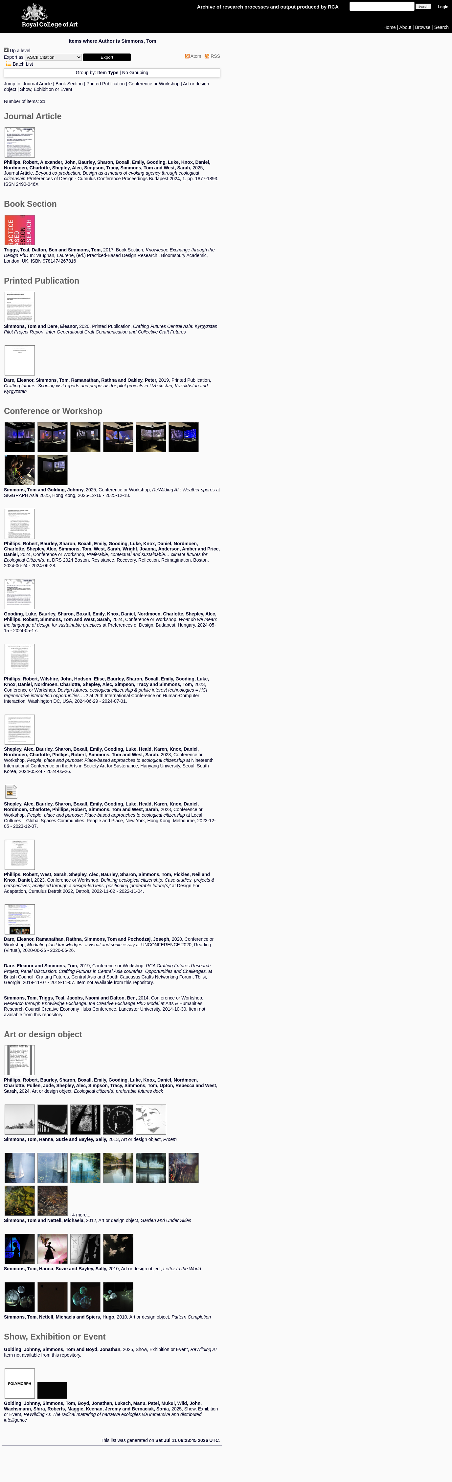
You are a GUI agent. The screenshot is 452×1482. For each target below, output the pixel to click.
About (405, 27)
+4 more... (80, 1214)
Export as (13, 57)
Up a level (17, 50)
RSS (211, 56)
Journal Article (37, 83)
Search (441, 27)
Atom (192, 56)
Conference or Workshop (153, 83)
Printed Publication (105, 83)
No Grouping (135, 72)
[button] (107, 57)
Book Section (69, 83)
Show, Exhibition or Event (46, 89)
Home (390, 27)
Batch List (18, 64)
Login (443, 7)
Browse (423, 27)
